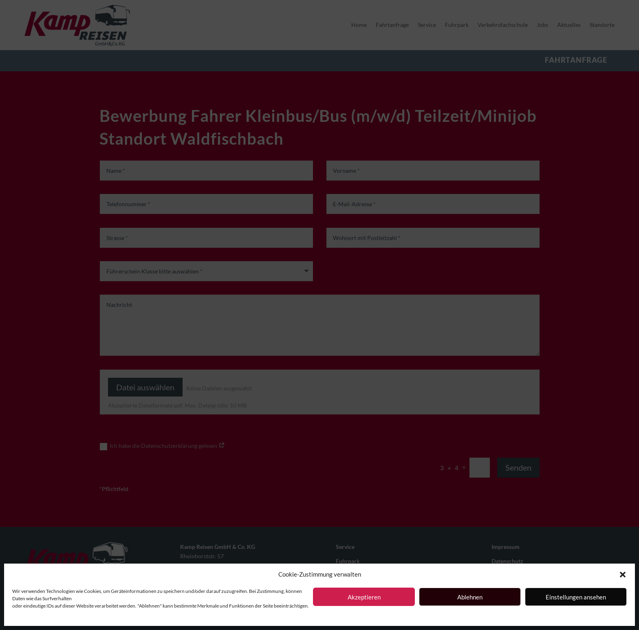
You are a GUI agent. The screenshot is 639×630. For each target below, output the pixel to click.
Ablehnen (470, 597)
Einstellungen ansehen (576, 597)
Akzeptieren (364, 597)
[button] (623, 575)
